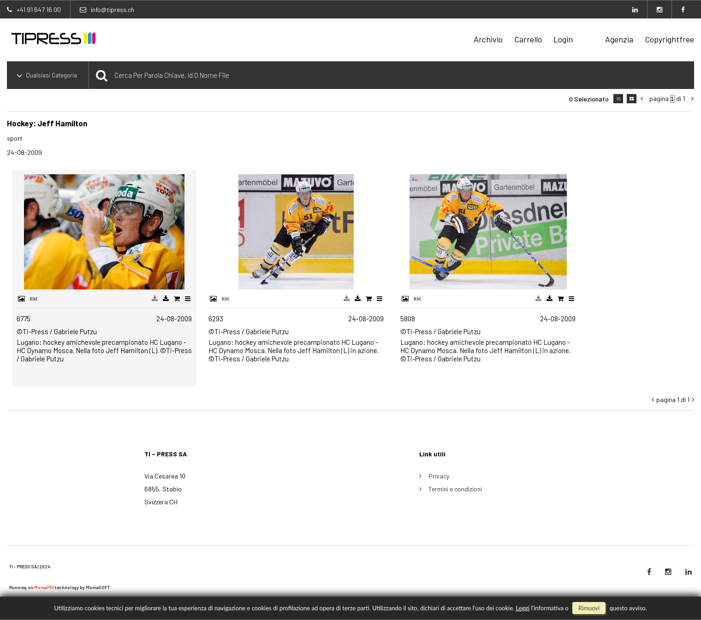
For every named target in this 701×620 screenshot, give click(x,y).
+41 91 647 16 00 (39, 9)
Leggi (522, 608)
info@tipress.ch (112, 9)
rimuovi (589, 608)
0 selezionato (589, 99)
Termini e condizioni (455, 489)
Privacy (438, 476)
